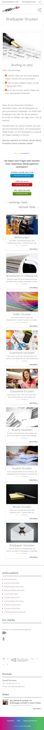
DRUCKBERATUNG (29, 2)
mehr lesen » (37, 709)
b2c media (27, 726)
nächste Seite (28, 207)
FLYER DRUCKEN (11, 594)
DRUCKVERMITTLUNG (10, 2)
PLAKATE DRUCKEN (12, 608)
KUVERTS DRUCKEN (12, 605)
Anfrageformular (22, 193)
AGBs (18, 721)
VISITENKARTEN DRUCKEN (15, 612)
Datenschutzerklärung (30, 721)
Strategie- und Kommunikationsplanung (16, 629)
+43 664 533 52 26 (13, 683)
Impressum (10, 721)
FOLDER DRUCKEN (11, 598)
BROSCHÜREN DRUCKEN (14, 590)
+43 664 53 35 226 (22, 185)
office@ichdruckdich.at (22, 176)
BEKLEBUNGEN (10, 579)
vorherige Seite (16, 202)
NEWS (41, 2)
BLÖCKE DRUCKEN (11, 583)
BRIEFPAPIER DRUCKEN (14, 587)
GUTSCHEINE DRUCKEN (14, 601)
